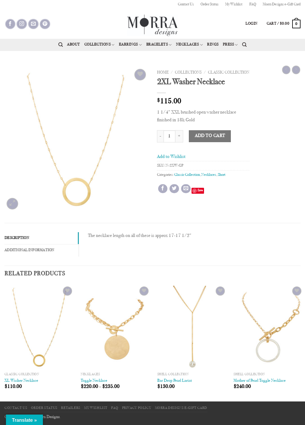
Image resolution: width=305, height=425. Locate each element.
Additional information (29, 250)
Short (221, 175)
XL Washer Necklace (21, 381)
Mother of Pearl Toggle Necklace (260, 381)
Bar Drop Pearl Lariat (174, 381)
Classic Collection (228, 73)
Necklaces (189, 45)
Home (163, 73)
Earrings (130, 45)
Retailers (70, 408)
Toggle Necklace (94, 381)
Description (16, 238)
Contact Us (186, 4)
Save (200, 190)
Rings (213, 44)
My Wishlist (233, 4)
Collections (99, 45)
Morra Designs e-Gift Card (282, 4)
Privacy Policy (136, 408)
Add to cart (210, 136)
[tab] (41, 238)
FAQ (252, 4)
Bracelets (159, 45)
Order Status (209, 4)
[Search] (60, 44)
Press (230, 45)
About (73, 44)
